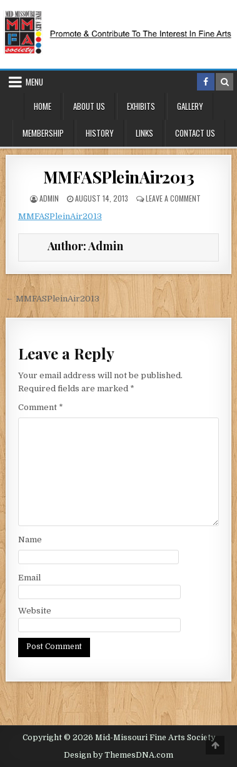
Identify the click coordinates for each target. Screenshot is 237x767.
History (100, 133)
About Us (89, 106)
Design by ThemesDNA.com (118, 755)
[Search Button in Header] (224, 81)
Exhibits (141, 106)
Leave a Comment (173, 198)
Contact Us (195, 133)
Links (144, 133)
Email (29, 577)
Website (34, 610)
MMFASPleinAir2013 (118, 177)
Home (42, 106)
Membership (43, 133)
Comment (40, 407)
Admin (49, 198)
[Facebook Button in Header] (205, 81)
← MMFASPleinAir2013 (52, 298)
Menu (34, 82)
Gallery (190, 106)
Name (30, 539)
